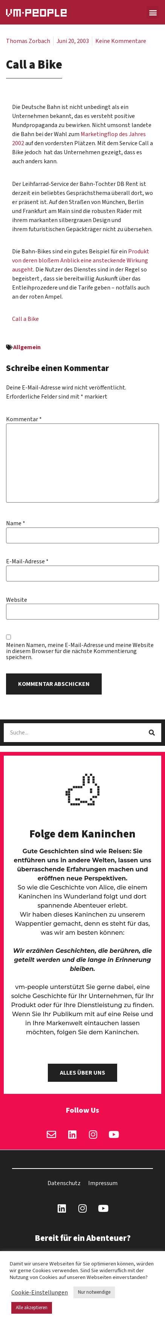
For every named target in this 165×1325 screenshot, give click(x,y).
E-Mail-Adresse (27, 561)
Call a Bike (25, 319)
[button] (153, 12)
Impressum (103, 1183)
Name (15, 523)
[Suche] (151, 732)
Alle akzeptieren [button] (31, 1307)
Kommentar (24, 419)
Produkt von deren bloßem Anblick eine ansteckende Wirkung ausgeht (80, 260)
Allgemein (27, 347)
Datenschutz (64, 1183)
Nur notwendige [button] (94, 1292)
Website (16, 600)
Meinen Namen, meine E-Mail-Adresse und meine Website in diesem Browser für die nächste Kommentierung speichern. (80, 651)
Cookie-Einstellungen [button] (39, 1292)
